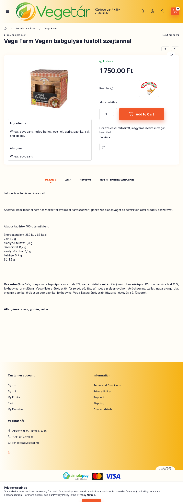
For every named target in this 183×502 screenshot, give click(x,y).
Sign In (12, 385)
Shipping (99, 403)
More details (107, 102)
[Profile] (162, 11)
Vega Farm (50, 28)
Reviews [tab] (86, 179)
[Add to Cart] (141, 114)
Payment (99, 397)
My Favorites (15, 409)
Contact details (103, 409)
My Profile (14, 397)
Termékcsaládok (25, 28)
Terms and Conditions (107, 385)
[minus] (113, 117)
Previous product (16, 35)
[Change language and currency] (152, 11)
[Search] (143, 11)
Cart (10, 403)
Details (103, 137)
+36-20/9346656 (107, 11)
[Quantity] (106, 114)
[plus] (113, 111)
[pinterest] (175, 49)
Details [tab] (50, 179)
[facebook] (165, 49)
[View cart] (175, 11)
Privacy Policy (102, 391)
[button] (50, 87)
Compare (103, 147)
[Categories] (7, 11)
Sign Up (12, 391)
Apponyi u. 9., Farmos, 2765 (29, 430)
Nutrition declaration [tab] (117, 179)
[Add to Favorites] (171, 54)
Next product (170, 35)
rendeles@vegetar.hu (25, 442)
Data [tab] (67, 179)
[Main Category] (5, 28)
